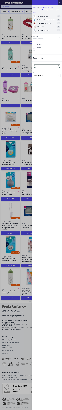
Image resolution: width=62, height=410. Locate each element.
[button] (31, 205)
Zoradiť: (35, 73)
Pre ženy (39, 44)
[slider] (35, 65)
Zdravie (35, 8)
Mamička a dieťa (44, 8)
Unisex (38, 48)
